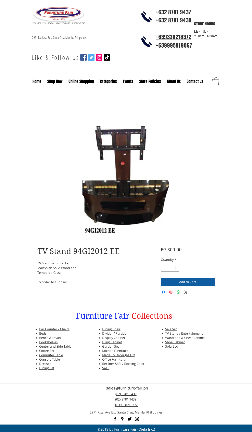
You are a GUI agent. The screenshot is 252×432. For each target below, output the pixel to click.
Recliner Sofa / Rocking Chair (123, 364)
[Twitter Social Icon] (91, 57)
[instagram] (137, 419)
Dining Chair (111, 329)
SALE (105, 368)
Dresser (45, 364)
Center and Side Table (55, 346)
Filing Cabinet (112, 342)
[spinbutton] (170, 267)
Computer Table (51, 355)
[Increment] (175, 267)
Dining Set (46, 368)
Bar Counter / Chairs (54, 329)
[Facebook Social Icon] (83, 57)
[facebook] (115, 419)
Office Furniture (114, 359)
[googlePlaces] (122, 419)
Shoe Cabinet (175, 342)
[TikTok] (107, 57)
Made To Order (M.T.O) (118, 355)
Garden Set (110, 346)
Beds (42, 333)
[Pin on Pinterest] (171, 292)
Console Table (49, 359)
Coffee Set (46, 351)
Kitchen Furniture (115, 351)
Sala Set (171, 329)
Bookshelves (48, 342)
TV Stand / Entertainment (184, 333)
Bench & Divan (50, 338)
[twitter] (129, 419)
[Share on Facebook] (163, 292)
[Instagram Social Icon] (99, 57)
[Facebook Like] (195, 402)
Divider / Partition (115, 333)
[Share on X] (185, 292)
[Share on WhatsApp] (178, 292)
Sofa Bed (171, 346)
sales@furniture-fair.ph (127, 388)
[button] (128, 81)
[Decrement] (164, 267)
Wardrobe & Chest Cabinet (185, 338)
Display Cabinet (113, 338)
